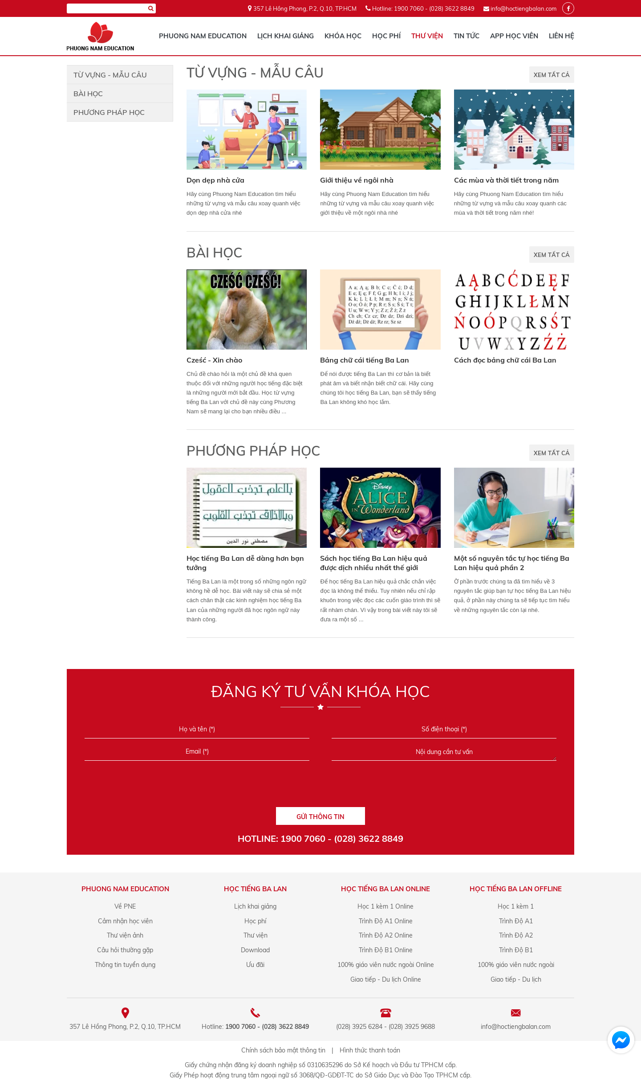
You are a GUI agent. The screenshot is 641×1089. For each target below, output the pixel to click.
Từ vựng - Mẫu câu (110, 74)
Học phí (386, 36)
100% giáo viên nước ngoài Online (385, 965)
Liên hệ (561, 36)
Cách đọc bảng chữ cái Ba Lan (505, 359)
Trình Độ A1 (516, 921)
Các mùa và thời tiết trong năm (506, 179)
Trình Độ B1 (516, 950)
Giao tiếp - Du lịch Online (385, 979)
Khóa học (343, 36)
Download (255, 950)
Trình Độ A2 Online (386, 935)
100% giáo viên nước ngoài (516, 965)
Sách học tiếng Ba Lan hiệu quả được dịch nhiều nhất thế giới (373, 563)
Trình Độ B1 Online (386, 950)
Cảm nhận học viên (125, 921)
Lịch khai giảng (285, 36)
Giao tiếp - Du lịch (516, 979)
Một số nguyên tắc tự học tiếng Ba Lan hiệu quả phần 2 (511, 563)
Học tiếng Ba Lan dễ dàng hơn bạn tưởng (245, 563)
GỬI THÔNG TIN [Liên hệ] (320, 817)
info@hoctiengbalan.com (523, 8)
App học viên (514, 36)
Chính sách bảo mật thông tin (283, 1050)
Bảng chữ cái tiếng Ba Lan (364, 359)
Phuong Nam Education (203, 36)
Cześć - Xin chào (214, 359)
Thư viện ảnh (125, 935)
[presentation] (320, 787)
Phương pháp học (109, 112)
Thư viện (427, 36)
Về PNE (125, 906)
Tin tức (466, 36)
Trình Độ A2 (516, 935)
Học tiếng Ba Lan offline (516, 889)
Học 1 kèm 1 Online (385, 906)
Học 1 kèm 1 (516, 906)
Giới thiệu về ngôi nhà (357, 179)
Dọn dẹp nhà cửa (215, 179)
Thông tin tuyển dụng (125, 965)
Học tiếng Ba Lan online (385, 889)
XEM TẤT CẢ (552, 74)
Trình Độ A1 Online (386, 921)
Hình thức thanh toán (370, 1050)
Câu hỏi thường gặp (125, 950)
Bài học (88, 93)
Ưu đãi (255, 965)
